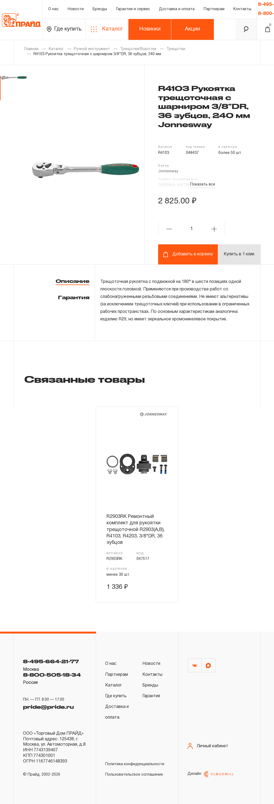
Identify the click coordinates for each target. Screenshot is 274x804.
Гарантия (73, 297)
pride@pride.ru (48, 707)
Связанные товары (84, 379)
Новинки (150, 29)
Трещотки (175, 49)
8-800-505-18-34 (52, 675)
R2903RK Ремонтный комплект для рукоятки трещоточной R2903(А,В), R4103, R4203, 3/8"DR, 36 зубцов (135, 529)
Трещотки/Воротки (138, 49)
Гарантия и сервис (133, 9)
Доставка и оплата (177, 9)
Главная (31, 49)
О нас (53, 9)
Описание (72, 281)
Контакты (242, 9)
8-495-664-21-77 (51, 661)
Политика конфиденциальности (134, 764)
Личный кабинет (208, 746)
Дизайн (211, 774)
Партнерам (214, 9)
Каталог (107, 29)
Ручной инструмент (92, 49)
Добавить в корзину (188, 254)
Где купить (64, 29)
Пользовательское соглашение (134, 774)
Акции (192, 29)
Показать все (202, 184)
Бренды (100, 9)
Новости (76, 9)
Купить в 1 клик (239, 254)
